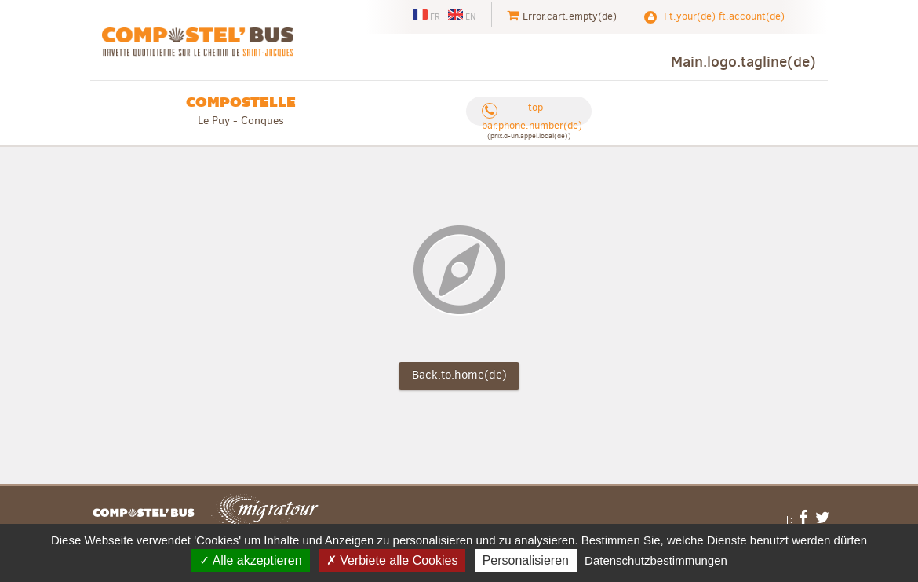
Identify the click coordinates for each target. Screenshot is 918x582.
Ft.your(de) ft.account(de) (724, 16)
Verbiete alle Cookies (392, 560)
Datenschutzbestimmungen (656, 560)
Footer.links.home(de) (144, 513)
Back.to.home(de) (459, 375)
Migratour (264, 513)
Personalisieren (526, 560)
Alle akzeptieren (250, 560)
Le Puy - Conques (241, 110)
